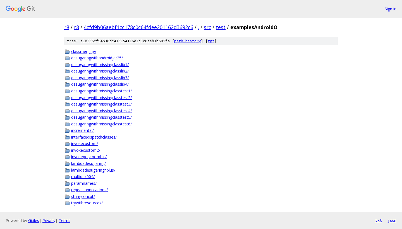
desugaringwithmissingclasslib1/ (100, 64)
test (221, 27)
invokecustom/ (84, 143)
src (207, 27)
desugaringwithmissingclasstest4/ (101, 110)
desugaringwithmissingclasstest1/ (101, 91)
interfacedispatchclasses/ (94, 137)
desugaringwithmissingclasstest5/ (101, 117)
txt (378, 220)
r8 (66, 27)
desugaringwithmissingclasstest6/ (101, 124)
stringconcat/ (83, 196)
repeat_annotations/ (89, 189)
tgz (211, 41)
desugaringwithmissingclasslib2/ (100, 71)
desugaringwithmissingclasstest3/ (101, 104)
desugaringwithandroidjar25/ (97, 57)
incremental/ (82, 130)
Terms (64, 220)
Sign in (390, 8)
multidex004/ (83, 176)
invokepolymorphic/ (89, 156)
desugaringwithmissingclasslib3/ (100, 77)
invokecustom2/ (85, 150)
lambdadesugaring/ (88, 163)
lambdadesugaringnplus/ (93, 170)
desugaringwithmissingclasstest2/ (101, 97)
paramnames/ (84, 183)
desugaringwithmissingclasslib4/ (100, 84)
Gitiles (33, 220)
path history (187, 41)
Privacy (48, 220)
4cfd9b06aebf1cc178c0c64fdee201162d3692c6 (138, 27)
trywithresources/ (87, 202)
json (391, 220)
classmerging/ (83, 51)
